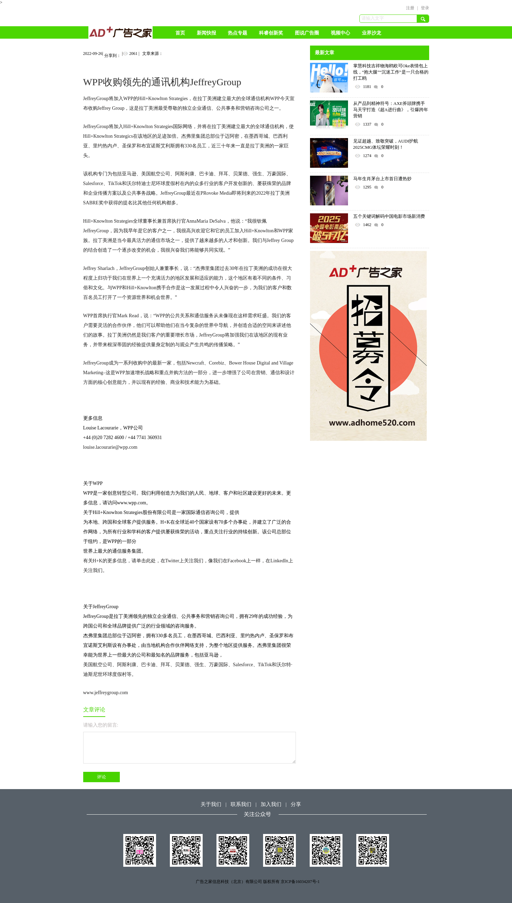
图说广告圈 (307, 33)
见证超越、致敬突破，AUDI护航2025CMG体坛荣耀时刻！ (385, 144)
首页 (180, 33)
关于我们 (211, 804)
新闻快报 (206, 33)
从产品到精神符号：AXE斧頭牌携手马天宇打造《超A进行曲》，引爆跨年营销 (390, 109)
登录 (425, 8)
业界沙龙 (371, 33)
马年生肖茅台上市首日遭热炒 (382, 178)
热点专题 (237, 33)
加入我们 (271, 804)
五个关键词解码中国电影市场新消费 (389, 216)
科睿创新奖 (271, 33)
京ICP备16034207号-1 (300, 881)
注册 (410, 8)
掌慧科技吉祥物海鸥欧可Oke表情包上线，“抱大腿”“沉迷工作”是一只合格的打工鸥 (390, 72)
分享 (296, 804)
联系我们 (241, 804)
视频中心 (340, 33)
